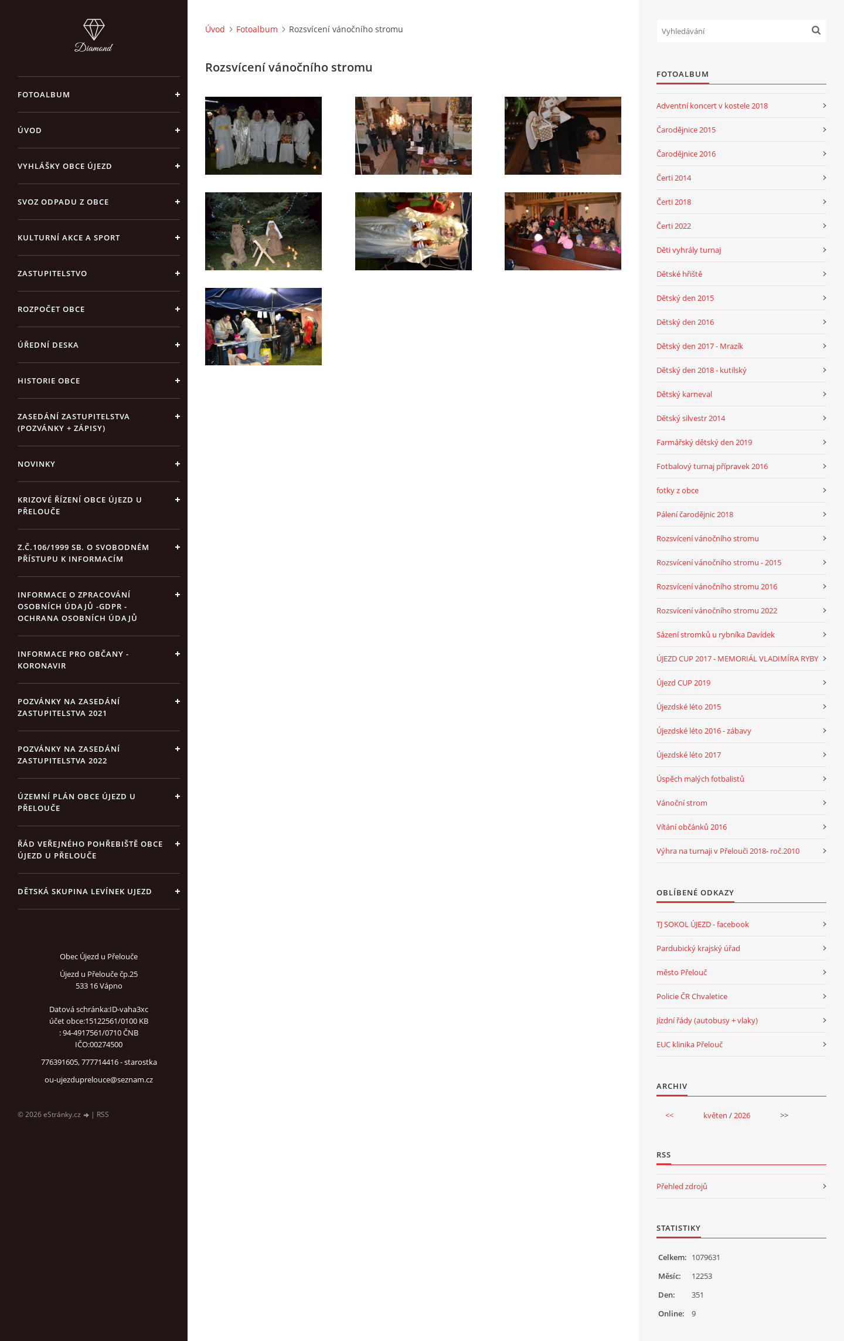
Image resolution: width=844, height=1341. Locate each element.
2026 (742, 1115)
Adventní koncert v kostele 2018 (712, 105)
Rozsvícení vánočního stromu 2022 (716, 610)
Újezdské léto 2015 (688, 706)
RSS (103, 1114)
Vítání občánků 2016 (691, 826)
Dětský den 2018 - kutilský (701, 370)
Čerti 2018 (673, 201)
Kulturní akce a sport (69, 237)
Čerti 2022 (673, 225)
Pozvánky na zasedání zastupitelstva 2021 (69, 707)
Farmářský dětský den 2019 (704, 442)
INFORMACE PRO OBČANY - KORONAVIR (73, 660)
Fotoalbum (44, 94)
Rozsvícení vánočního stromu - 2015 (718, 562)
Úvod (30, 130)
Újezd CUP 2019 (683, 682)
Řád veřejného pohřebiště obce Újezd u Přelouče (90, 849)
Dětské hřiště (679, 274)
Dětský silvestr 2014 (690, 418)
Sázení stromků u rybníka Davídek (715, 634)
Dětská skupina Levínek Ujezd (85, 891)
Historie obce (49, 380)
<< (669, 1115)
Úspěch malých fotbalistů (700, 778)
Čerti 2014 (673, 177)
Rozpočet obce (51, 309)
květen (715, 1115)
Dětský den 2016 (685, 322)
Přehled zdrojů (681, 1186)
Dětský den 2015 (685, 298)
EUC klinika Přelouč (689, 1044)
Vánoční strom (681, 802)
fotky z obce (677, 490)
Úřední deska (48, 345)
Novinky (37, 464)
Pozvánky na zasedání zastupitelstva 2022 (69, 755)
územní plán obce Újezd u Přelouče (77, 802)
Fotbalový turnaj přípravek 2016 (712, 466)
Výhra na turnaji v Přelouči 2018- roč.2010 (727, 851)
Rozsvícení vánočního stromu (707, 538)
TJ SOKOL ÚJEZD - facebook (702, 924)
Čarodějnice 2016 (686, 153)
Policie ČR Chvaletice (691, 996)
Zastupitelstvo (52, 273)
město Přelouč (681, 972)
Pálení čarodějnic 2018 (694, 514)
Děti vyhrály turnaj (688, 250)
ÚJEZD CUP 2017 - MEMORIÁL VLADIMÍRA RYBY (737, 658)
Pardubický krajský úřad (698, 948)
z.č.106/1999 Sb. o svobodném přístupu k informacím (83, 553)
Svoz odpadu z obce (63, 201)
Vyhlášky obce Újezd (65, 166)
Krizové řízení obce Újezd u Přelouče (80, 505)
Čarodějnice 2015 (686, 129)
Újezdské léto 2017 (688, 754)
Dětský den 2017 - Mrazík (699, 346)
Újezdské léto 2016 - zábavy (703, 730)
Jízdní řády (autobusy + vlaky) (707, 1020)
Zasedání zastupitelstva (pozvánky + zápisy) (74, 422)
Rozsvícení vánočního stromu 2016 (716, 586)
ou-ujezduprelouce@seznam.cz (99, 1079)
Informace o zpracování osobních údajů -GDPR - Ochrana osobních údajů (78, 606)
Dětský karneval (684, 394)
